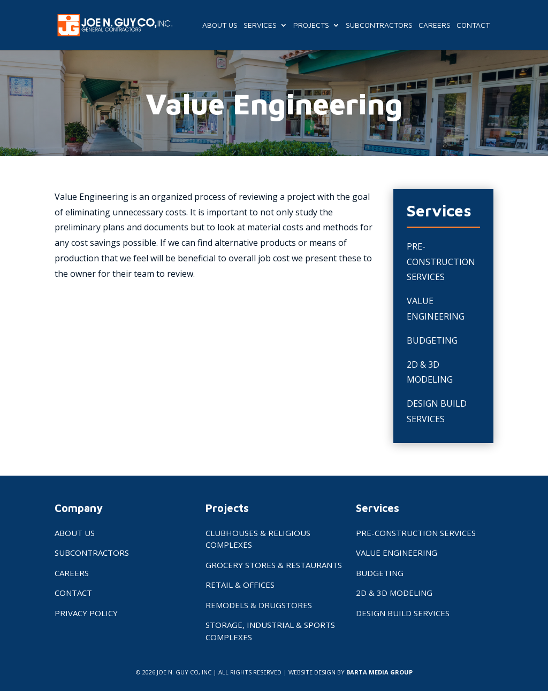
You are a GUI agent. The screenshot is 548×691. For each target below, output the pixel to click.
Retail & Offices (240, 584)
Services (260, 25)
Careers (434, 25)
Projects (311, 25)
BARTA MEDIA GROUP (379, 672)
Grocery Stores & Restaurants (274, 565)
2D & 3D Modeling (394, 592)
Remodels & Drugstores (259, 605)
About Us (220, 25)
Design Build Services (403, 613)
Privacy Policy (86, 613)
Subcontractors (379, 25)
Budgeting (432, 340)
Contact (473, 25)
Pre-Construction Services (441, 261)
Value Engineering (396, 552)
